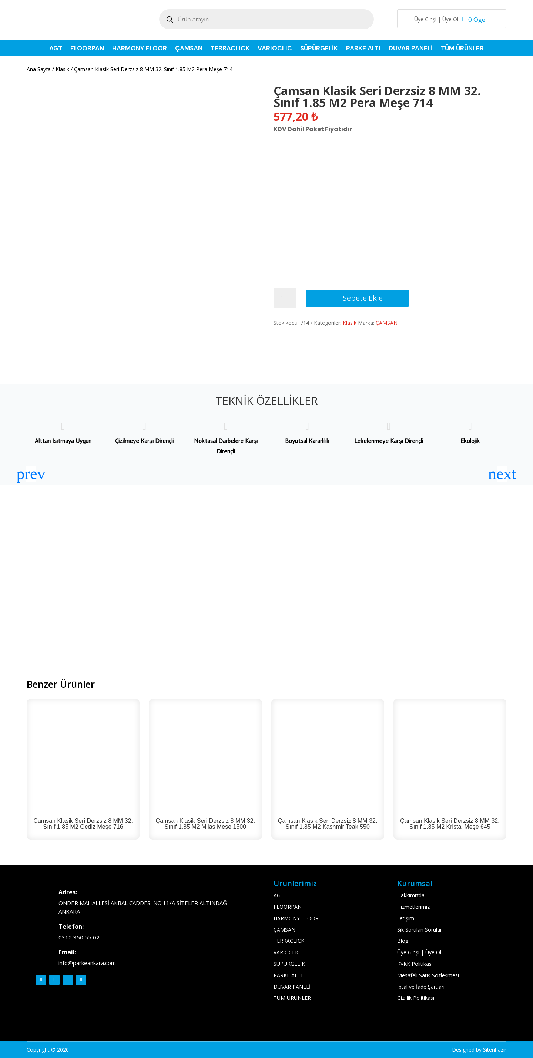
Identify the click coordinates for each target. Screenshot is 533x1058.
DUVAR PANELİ (411, 49)
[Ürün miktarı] (285, 298)
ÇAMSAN (188, 49)
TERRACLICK (230, 49)
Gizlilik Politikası (415, 997)
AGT (55, 49)
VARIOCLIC (275, 49)
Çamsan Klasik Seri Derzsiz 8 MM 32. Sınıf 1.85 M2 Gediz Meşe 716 (83, 824)
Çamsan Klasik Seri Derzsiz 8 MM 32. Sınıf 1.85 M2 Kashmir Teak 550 (328, 824)
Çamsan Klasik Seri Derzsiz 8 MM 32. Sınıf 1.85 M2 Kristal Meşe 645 (450, 824)
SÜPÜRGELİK (319, 49)
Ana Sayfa (39, 69)
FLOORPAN (87, 49)
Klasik (62, 69)
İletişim (405, 918)
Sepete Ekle (363, 298)
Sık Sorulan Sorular (419, 929)
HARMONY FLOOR (139, 49)
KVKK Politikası (415, 963)
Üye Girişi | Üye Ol (436, 20)
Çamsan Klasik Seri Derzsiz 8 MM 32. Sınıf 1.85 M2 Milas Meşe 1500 (205, 824)
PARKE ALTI (363, 49)
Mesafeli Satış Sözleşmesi (428, 975)
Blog (402, 940)
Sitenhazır (494, 1049)
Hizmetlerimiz (413, 906)
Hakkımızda (411, 895)
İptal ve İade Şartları (421, 986)
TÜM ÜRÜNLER (462, 49)
